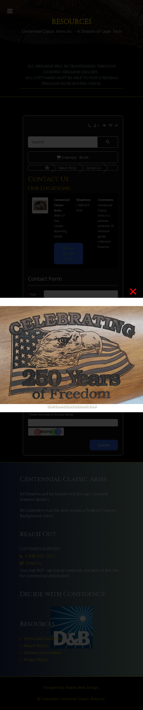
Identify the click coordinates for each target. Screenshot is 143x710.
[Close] (133, 291)
